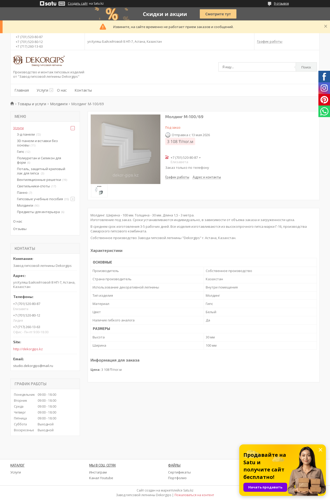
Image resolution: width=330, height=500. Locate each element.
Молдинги (59, 104)
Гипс (20, 151)
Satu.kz (188, 490)
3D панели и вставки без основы (37, 142)
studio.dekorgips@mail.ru (33, 365)
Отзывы (20, 228)
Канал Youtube (101, 478)
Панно (22, 192)
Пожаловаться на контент (194, 495)
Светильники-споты (33, 186)
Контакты (83, 90)
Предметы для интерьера (38, 211)
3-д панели (26, 134)
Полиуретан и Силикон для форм (39, 160)
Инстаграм (98, 472)
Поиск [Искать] (306, 67)
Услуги (42, 90)
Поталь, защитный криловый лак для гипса (41, 171)
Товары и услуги (32, 104)
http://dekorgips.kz (28, 349)
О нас (62, 90)
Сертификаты (179, 472)
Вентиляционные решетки (39, 179)
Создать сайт (78, 3)
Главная (21, 90)
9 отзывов (281, 3)
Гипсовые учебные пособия (40, 199)
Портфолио (177, 478)
